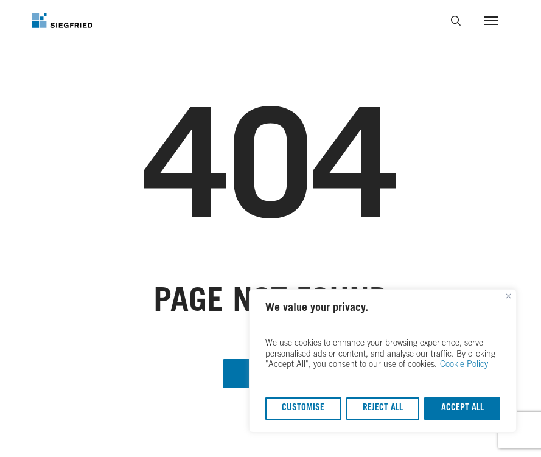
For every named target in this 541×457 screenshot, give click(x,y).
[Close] (508, 297)
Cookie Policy (464, 365)
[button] (491, 20)
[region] (383, 361)
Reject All (383, 408)
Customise (303, 408)
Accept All (462, 408)
